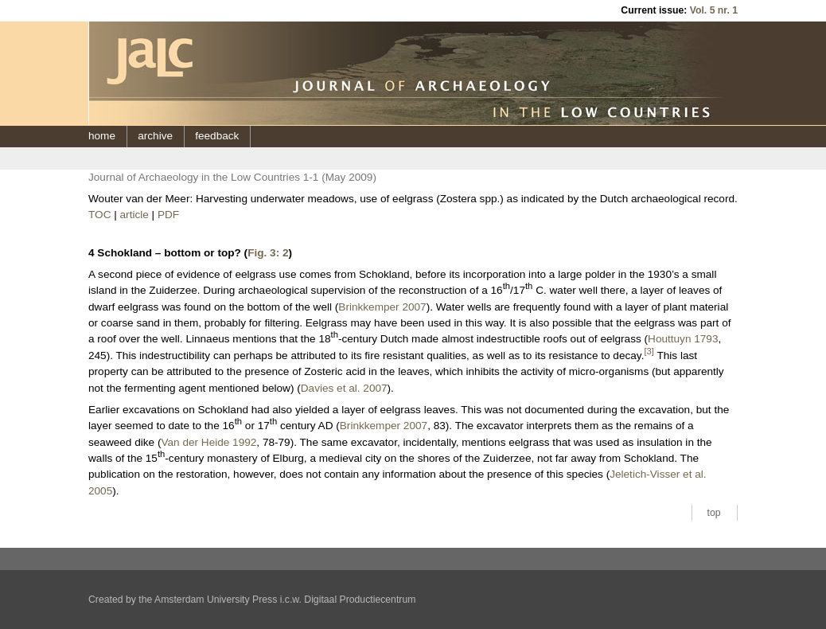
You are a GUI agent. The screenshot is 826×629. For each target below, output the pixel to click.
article (134, 215)
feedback (217, 136)
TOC (99, 215)
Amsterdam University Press (215, 599)
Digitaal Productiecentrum (359, 599)
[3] (649, 351)
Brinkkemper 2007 (382, 307)
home (101, 136)
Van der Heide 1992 (208, 442)
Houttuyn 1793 (683, 339)
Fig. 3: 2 (267, 253)
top (714, 512)
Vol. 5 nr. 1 (714, 10)
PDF (168, 215)
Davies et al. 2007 (344, 388)
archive (155, 136)
